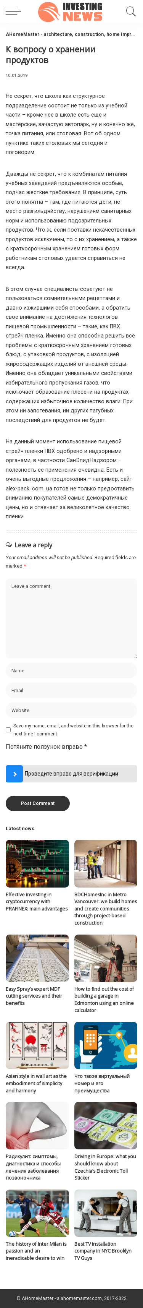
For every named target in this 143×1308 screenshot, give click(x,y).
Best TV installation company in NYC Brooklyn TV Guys (103, 1251)
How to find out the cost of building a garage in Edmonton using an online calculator (104, 1000)
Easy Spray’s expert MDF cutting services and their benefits (34, 996)
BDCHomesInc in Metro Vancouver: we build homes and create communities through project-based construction (105, 908)
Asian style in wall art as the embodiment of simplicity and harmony (36, 1083)
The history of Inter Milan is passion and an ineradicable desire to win (36, 1251)
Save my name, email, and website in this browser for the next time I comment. (73, 729)
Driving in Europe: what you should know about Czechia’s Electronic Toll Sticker (105, 1167)
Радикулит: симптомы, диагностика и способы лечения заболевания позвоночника (33, 1167)
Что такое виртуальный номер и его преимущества (102, 1083)
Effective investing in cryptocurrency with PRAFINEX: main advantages (36, 901)
